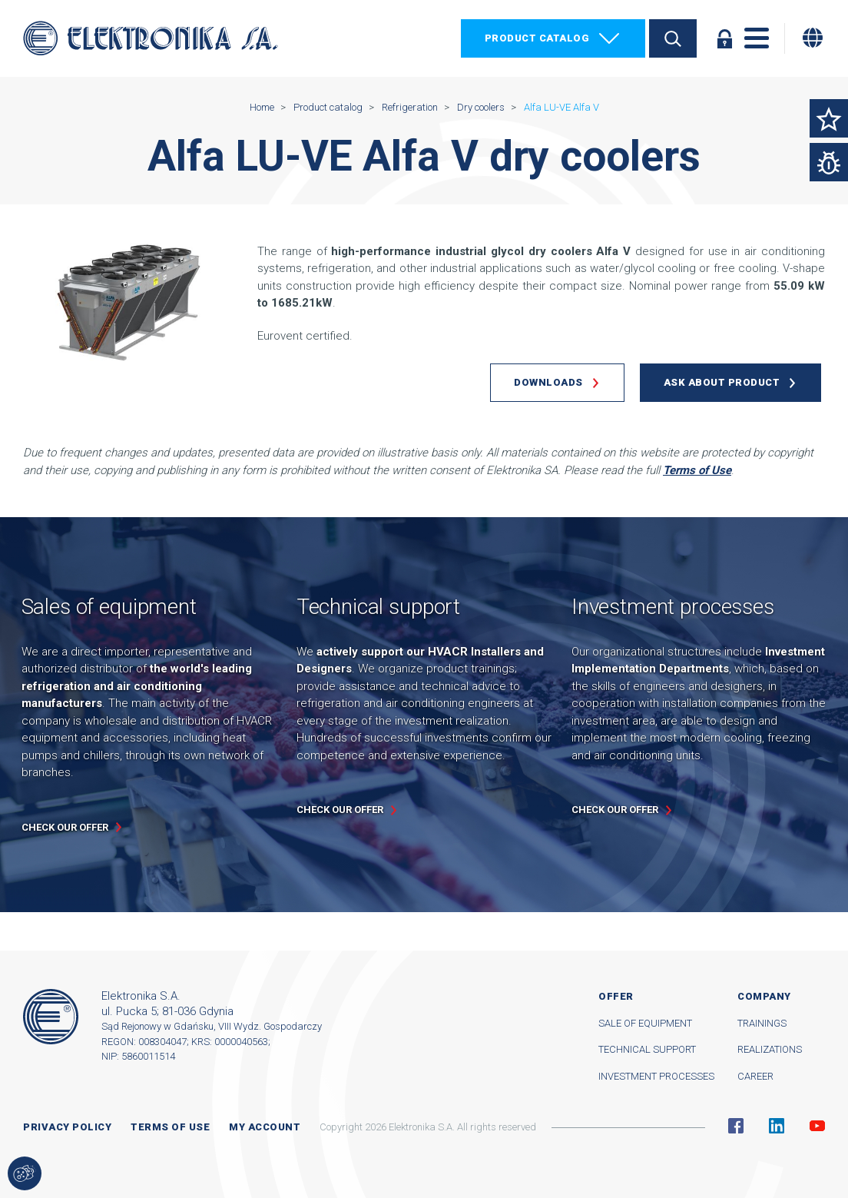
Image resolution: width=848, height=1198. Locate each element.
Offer (616, 996)
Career (755, 1076)
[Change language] (812, 37)
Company (764, 996)
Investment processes (656, 1076)
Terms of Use (697, 470)
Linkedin (776, 1125)
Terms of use (170, 1127)
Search (673, 38)
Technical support (647, 1049)
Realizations (769, 1049)
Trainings (762, 1023)
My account (264, 1127)
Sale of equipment (645, 1023)
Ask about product (722, 382)
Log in (724, 38)
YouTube (817, 1125)
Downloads (548, 382)
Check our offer (65, 827)
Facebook (736, 1125)
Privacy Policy (67, 1127)
